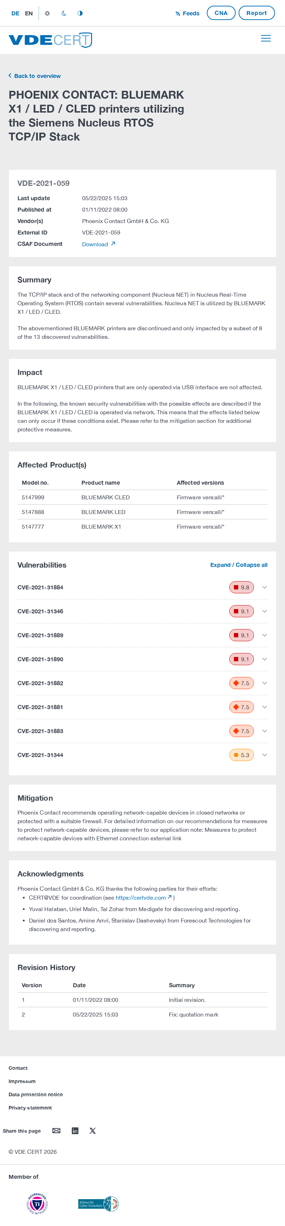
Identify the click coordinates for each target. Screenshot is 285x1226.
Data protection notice (36, 1094)
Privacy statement (30, 1107)
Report (256, 12)
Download (96, 244)
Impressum (22, 1081)
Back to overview (37, 75)
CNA (221, 12)
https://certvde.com (141, 897)
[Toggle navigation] (265, 38)
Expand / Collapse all (239, 564)
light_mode (47, 13)
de (15, 13)
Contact (18, 1068)
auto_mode (80, 13)
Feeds (190, 13)
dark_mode (63, 13)
